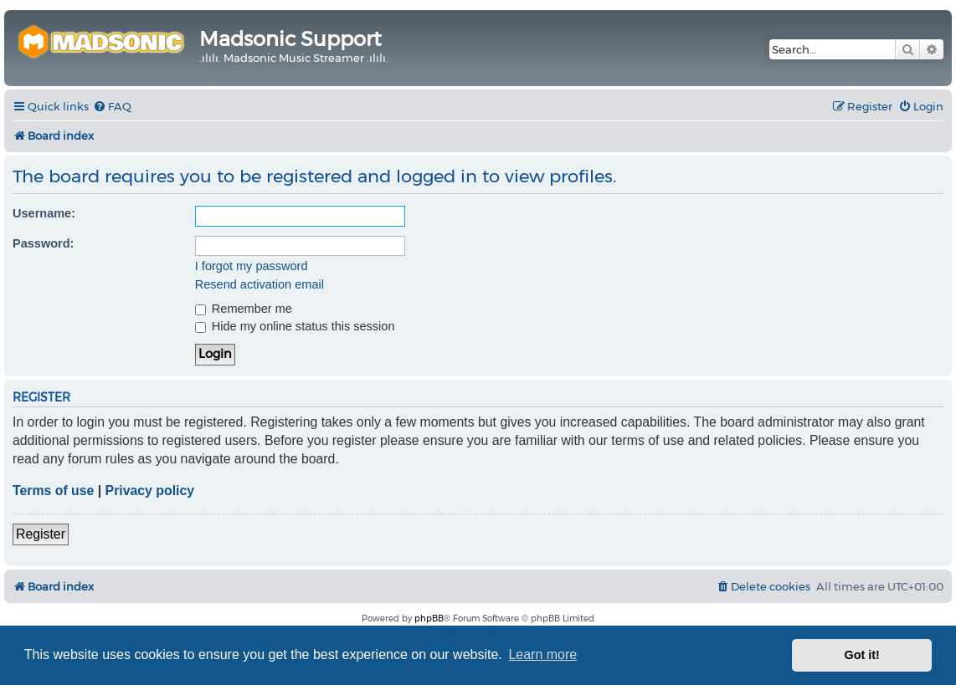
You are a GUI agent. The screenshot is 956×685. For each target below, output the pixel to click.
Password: (43, 243)
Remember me (243, 308)
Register (40, 534)
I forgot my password (251, 266)
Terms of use (53, 490)
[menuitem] (112, 107)
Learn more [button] (542, 654)
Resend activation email (259, 284)
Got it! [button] (862, 655)
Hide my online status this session (295, 326)
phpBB (429, 618)
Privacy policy (149, 490)
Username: (44, 213)
